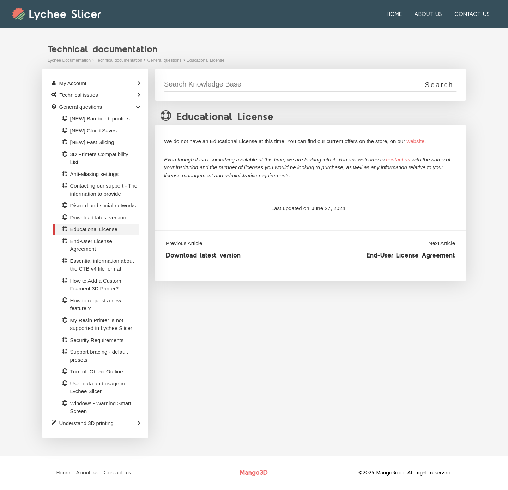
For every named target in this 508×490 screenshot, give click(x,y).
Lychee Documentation (69, 60)
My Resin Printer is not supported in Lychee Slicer (101, 324)
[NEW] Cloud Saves (93, 131)
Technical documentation (119, 60)
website (415, 141)
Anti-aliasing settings (94, 174)
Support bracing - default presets (99, 356)
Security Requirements (97, 340)
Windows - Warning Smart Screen (101, 407)
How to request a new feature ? (95, 304)
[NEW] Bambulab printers (100, 119)
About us (429, 14)
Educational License (205, 60)
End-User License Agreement (411, 255)
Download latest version (203, 255)
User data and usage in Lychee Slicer (97, 387)
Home (396, 14)
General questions (164, 60)
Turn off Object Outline (96, 371)
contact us (398, 160)
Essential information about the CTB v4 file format (102, 265)
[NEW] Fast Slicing (92, 142)
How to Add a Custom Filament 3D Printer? (95, 285)
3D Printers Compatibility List (99, 158)
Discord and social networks (103, 205)
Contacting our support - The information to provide (104, 190)
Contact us (472, 14)
